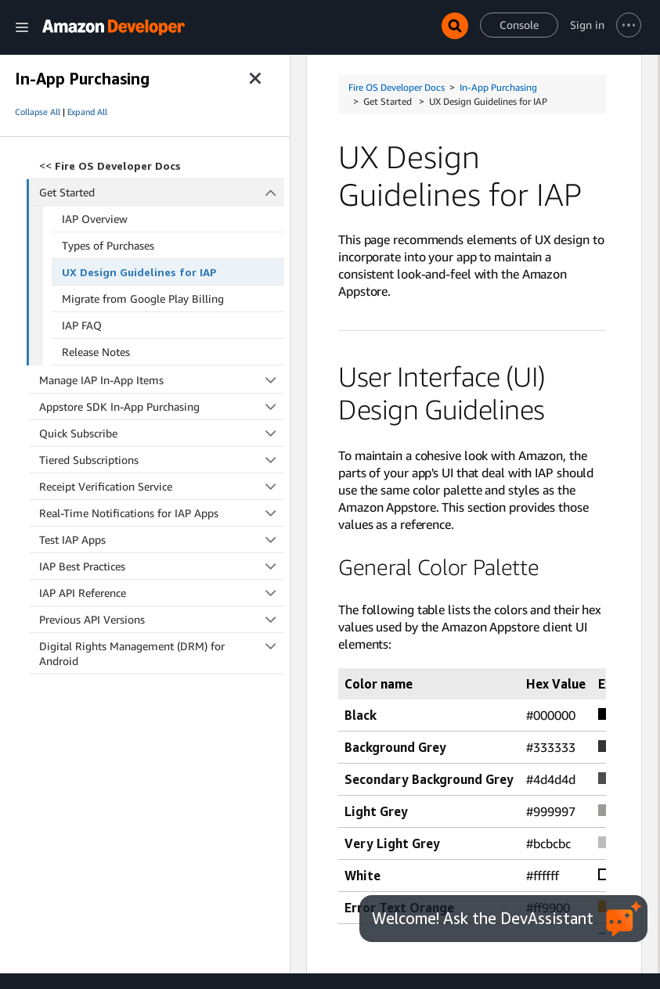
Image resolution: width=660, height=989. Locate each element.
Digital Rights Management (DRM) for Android (161, 652)
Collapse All (37, 111)
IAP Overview (95, 218)
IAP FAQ (82, 325)
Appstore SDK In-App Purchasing (161, 406)
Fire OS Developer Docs (396, 87)
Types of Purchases (108, 245)
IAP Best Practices (161, 566)
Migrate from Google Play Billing (143, 298)
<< (110, 165)
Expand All (87, 111)
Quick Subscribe (161, 433)
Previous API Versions (161, 619)
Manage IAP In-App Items (161, 379)
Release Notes (96, 351)
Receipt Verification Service (161, 486)
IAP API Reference (161, 592)
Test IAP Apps (161, 539)
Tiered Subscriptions (161, 459)
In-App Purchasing (498, 87)
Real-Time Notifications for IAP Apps (161, 512)
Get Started (162, 192)
